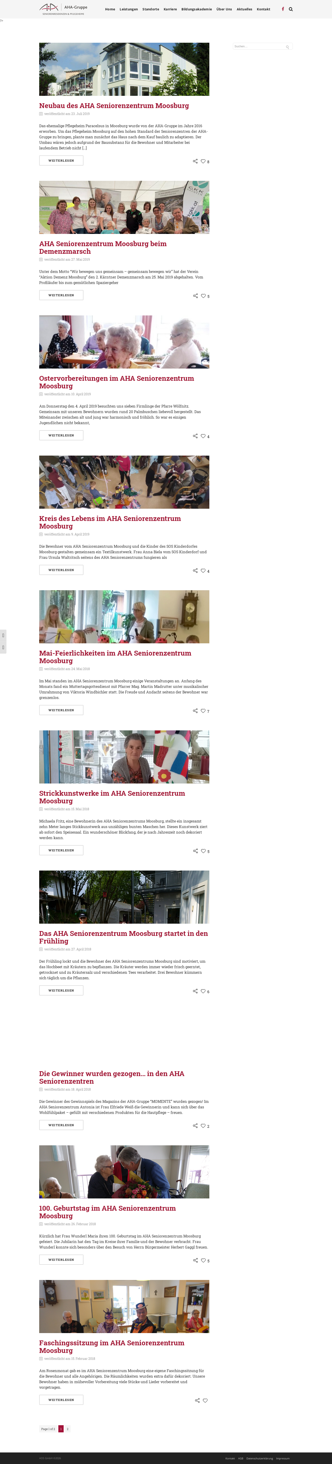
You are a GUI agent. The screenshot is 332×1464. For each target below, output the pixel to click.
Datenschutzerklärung (259, 1458)
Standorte (150, 9)
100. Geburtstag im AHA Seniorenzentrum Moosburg (107, 1212)
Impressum (283, 1458)
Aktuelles (244, 9)
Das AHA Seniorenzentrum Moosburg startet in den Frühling (123, 937)
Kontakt (263, 9)
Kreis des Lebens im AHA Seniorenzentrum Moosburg (110, 522)
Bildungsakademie (196, 9)
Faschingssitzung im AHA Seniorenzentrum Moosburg (111, 1346)
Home (110, 9)
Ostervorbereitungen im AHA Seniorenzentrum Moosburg (116, 382)
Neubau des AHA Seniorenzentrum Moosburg (114, 105)
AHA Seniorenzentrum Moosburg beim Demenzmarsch (103, 247)
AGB (240, 1458)
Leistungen (129, 9)
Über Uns (224, 9)
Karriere (170, 9)
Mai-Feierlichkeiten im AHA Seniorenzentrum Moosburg (115, 656)
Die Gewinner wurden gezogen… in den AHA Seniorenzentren (111, 1077)
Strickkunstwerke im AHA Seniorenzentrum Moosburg (112, 797)
